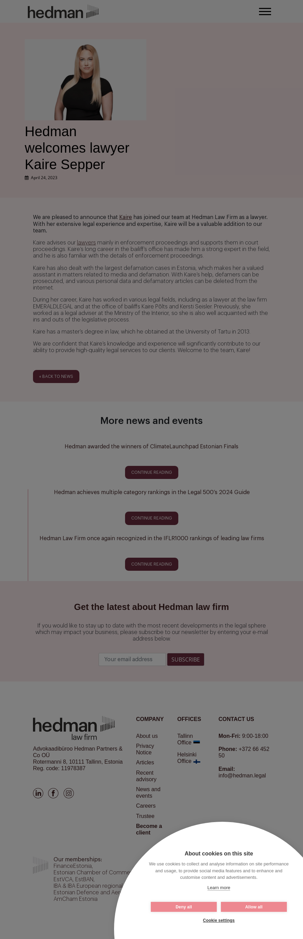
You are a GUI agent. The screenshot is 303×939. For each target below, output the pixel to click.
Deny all (184, 907)
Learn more (218, 887)
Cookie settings (219, 920)
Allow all (253, 907)
